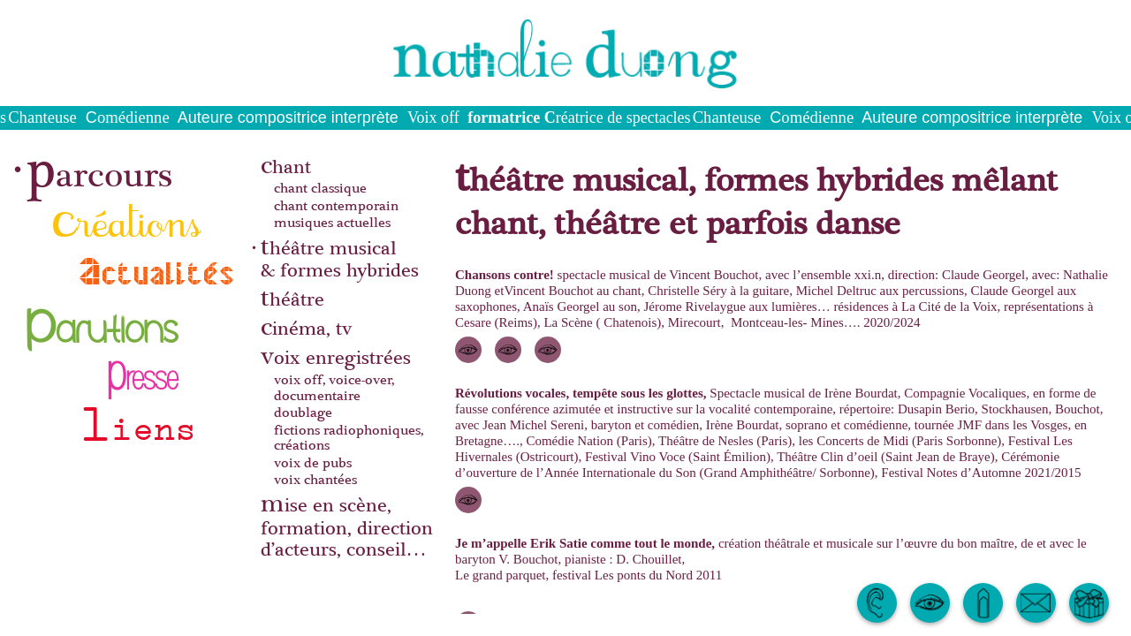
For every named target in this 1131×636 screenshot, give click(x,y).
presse (142, 368)
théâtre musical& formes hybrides (340, 258)
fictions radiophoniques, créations (348, 438)
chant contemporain (336, 207)
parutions (103, 318)
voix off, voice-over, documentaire (334, 388)
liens (138, 419)
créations (127, 217)
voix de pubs (313, 464)
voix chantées (315, 480)
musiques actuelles (332, 223)
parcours (99, 167)
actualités (158, 271)
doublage (303, 413)
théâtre (292, 298)
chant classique (320, 189)
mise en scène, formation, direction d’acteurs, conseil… (347, 525)
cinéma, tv (306, 327)
